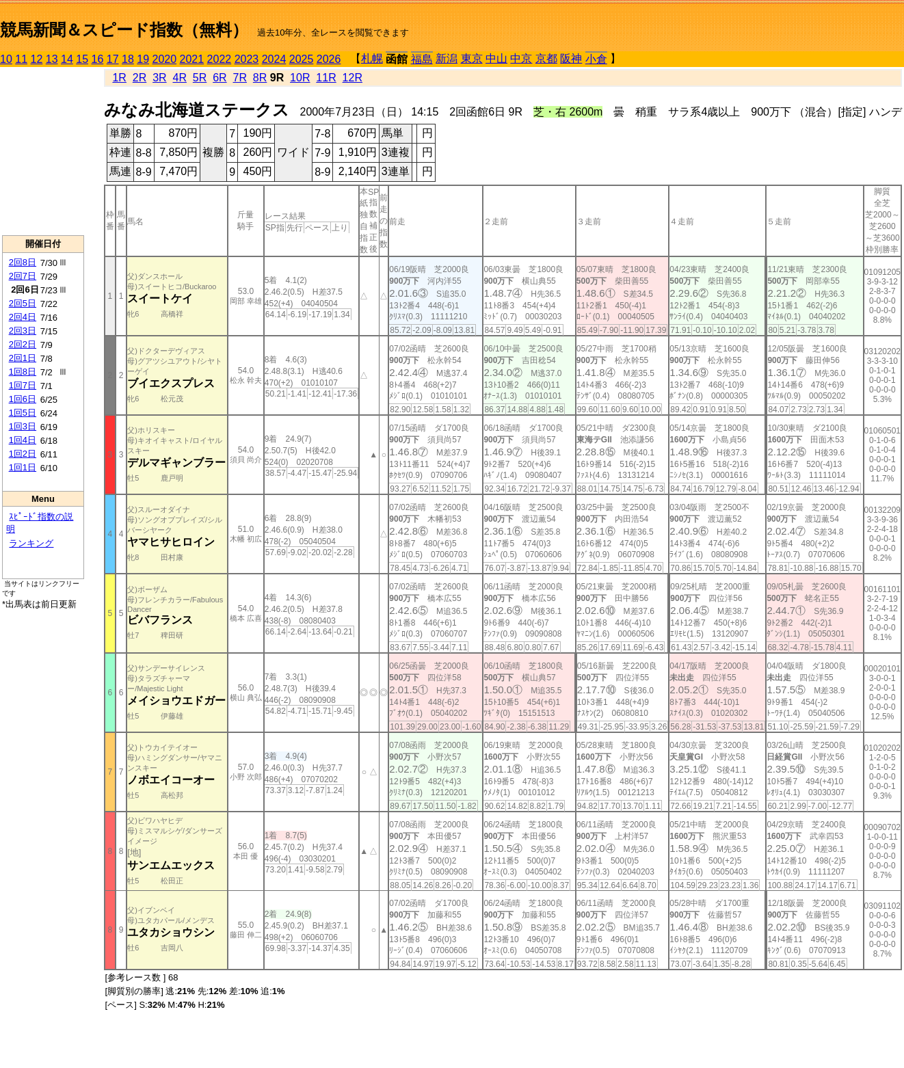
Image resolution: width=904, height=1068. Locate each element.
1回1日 (22, 467)
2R (139, 77)
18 (128, 59)
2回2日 (22, 344)
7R (240, 77)
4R (179, 77)
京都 (546, 58)
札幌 (372, 58)
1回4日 (22, 440)
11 (21, 59)
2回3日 (22, 330)
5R (200, 77)
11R (326, 77)
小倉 (596, 59)
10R (300, 77)
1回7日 (22, 385)
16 (98, 59)
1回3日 (22, 426)
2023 (247, 59)
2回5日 (22, 303)
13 (52, 59)
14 (67, 59)
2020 (164, 59)
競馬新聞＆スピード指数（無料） (124, 30)
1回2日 (22, 454)
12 (37, 59)
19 (143, 59)
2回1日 (22, 358)
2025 (301, 59)
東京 (472, 58)
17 (113, 59)
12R (352, 77)
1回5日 (22, 413)
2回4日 (22, 317)
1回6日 (22, 399)
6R (219, 77)
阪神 (571, 58)
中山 (496, 58)
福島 (422, 59)
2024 (274, 59)
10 (6, 59)
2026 (329, 59)
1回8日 (22, 371)
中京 (521, 58)
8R (260, 77)
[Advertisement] (43, 151)
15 (82, 59)
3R (159, 77)
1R (119, 77)
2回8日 (22, 262)
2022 (219, 59)
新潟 (446, 58)
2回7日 (22, 276)
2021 (192, 59)
